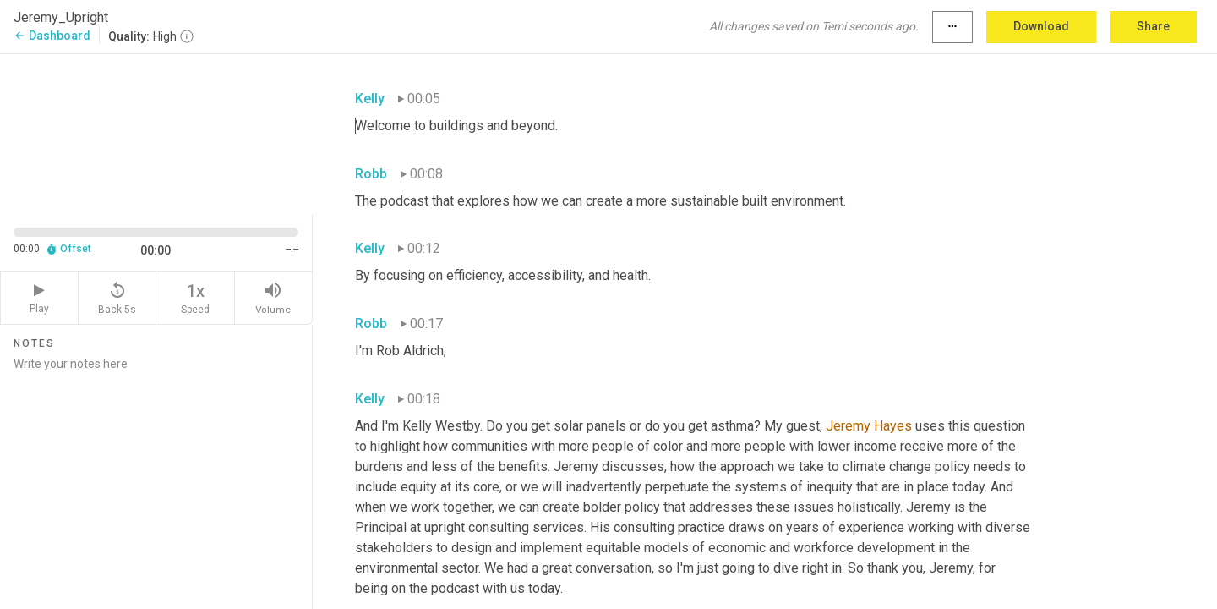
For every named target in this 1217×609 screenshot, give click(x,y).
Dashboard (52, 35)
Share (1153, 26)
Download (1041, 26)
